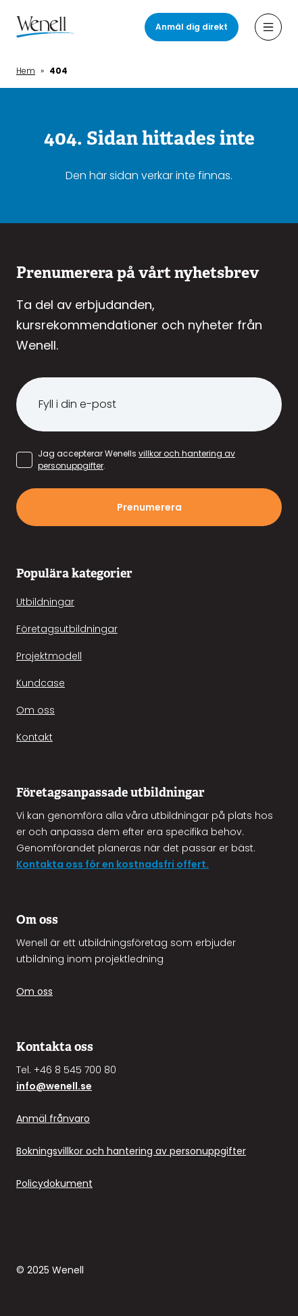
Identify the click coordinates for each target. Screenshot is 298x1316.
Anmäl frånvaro (53, 1118)
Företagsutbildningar (67, 629)
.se (85, 1086)
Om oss (35, 710)
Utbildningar (45, 602)
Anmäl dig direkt (191, 26)
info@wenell (47, 1086)
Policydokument (54, 1183)
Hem (25, 70)
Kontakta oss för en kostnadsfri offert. (112, 864)
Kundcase (40, 683)
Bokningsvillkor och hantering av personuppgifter (131, 1151)
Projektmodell (49, 656)
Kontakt (34, 737)
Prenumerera (149, 507)
